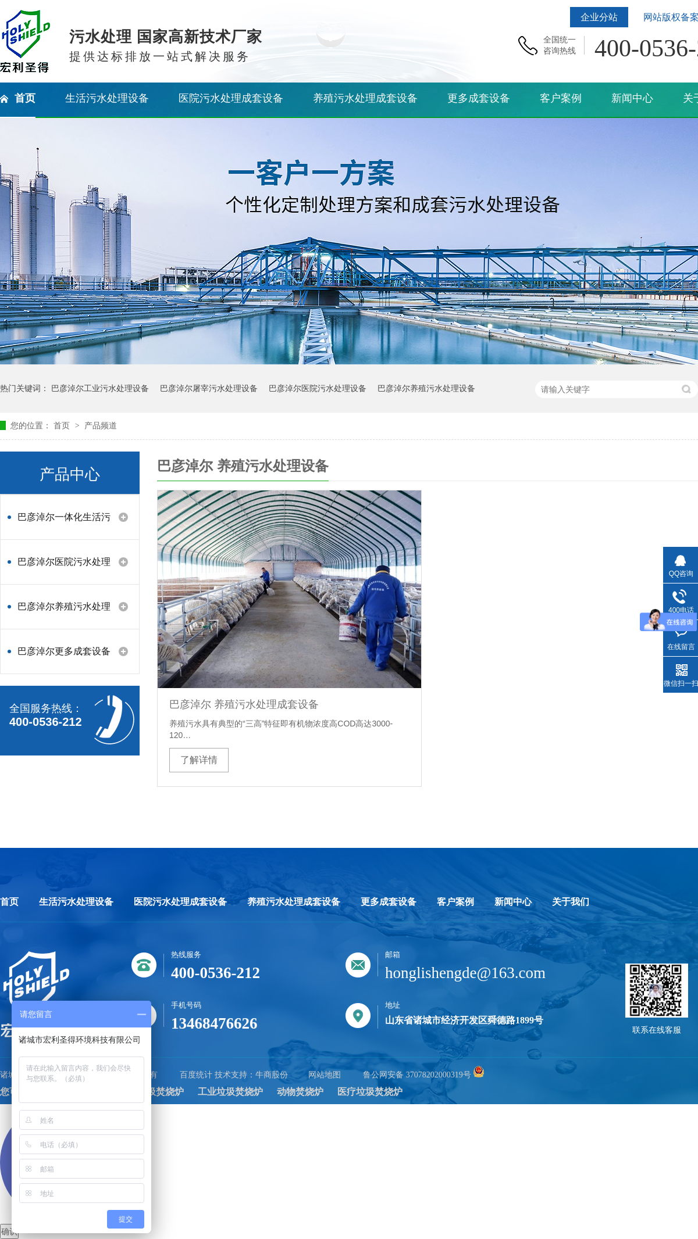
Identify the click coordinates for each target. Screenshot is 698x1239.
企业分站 (599, 17)
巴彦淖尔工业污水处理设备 (100, 388)
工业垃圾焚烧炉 (230, 1092)
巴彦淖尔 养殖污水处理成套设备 (244, 704)
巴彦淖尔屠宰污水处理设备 (209, 388)
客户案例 (455, 902)
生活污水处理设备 (76, 902)
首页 (63, 425)
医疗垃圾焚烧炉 (370, 1092)
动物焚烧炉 (300, 1092)
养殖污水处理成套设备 (293, 902)
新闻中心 (513, 902)
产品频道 (100, 425)
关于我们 (570, 902)
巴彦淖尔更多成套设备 (64, 651)
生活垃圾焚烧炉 (151, 1092)
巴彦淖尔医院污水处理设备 (317, 388)
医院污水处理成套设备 (180, 902)
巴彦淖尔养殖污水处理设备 (426, 388)
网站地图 (324, 1074)
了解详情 (199, 760)
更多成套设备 (388, 902)
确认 (9, 1231)
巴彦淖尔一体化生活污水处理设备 (64, 522)
